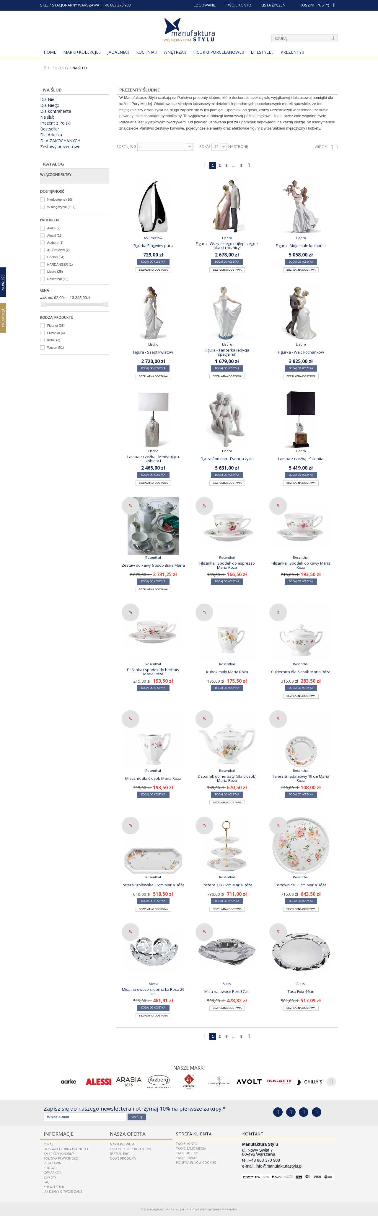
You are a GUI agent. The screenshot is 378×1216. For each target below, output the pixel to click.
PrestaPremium (225, 1208)
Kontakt (50, 1167)
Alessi (55, 235)
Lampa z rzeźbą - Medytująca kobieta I (153, 458)
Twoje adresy (187, 1153)
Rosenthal (58, 279)
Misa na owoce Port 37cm (227, 991)
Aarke (54, 228)
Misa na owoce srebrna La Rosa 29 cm (153, 991)
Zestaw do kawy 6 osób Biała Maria (153, 565)
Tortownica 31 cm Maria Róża (301, 885)
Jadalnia (117, 52)
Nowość (3, 282)
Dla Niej (48, 99)
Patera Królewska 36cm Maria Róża (153, 885)
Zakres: (46, 297)
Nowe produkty (123, 1157)
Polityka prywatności (61, 1157)
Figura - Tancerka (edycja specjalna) (227, 352)
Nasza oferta (126, 1133)
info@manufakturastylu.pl (279, 1165)
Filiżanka (56, 333)
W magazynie (61, 207)
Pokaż (205, 146)
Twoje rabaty (186, 1157)
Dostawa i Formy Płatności (66, 1148)
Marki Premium (122, 1143)
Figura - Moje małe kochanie (301, 245)
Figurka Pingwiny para (153, 245)
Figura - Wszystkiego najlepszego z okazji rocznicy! (227, 245)
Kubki (53, 340)
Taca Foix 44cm (301, 991)
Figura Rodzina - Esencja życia (227, 458)
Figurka (56, 325)
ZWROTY (50, 1176)
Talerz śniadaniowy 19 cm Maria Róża (300, 778)
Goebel (55, 257)
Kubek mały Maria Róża (227, 671)
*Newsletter (54, 1186)
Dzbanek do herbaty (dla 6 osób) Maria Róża (227, 778)
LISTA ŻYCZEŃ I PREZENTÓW (130, 1148)
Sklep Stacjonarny (59, 1153)
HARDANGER (60, 264)
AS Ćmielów (58, 250)
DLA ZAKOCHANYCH (60, 141)
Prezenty (291, 52)
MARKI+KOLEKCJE (80, 52)
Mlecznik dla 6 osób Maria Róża (153, 778)
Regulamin (52, 1162)
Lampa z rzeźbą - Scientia (300, 458)
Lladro (55, 271)
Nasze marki (189, 1067)
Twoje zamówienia (191, 1148)
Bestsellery (119, 1153)
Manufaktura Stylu (164, 1208)
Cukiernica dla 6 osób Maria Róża (300, 671)
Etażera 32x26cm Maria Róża (227, 885)
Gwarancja (52, 1172)
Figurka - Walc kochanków (301, 352)
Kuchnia (145, 52)
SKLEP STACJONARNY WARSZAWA (69, 5)
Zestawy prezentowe (60, 147)
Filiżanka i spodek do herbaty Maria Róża (153, 671)
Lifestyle (261, 52)
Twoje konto (186, 1143)
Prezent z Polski (55, 123)
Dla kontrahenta (55, 111)
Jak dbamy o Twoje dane (63, 1191)
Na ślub (47, 117)
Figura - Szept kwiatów (153, 352)
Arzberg (55, 242)
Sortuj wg (126, 146)
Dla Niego (49, 105)
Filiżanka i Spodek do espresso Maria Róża (227, 565)
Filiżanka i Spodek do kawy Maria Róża (300, 565)
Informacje (57, 1133)
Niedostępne (59, 199)
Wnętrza (174, 52)
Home (50, 52)
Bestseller (49, 129)
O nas (48, 1143)
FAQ (47, 1181)
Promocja (3, 317)
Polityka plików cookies (196, 1162)
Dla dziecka (51, 135)
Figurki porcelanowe (217, 52)
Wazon (55, 347)
